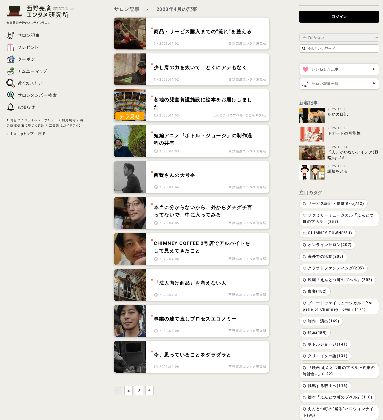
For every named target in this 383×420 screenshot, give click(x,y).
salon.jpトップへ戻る (26, 133)
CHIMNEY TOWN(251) (327, 233)
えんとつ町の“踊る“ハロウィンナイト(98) (338, 412)
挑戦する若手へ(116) (325, 386)
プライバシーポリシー (41, 120)
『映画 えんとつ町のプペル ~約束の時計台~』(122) (339, 370)
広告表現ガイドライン (65, 125)
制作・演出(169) (321, 321)
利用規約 (69, 120)
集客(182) (315, 291)
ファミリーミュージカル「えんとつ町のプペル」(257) (338, 218)
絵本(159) (315, 333)
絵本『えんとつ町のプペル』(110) (337, 397)
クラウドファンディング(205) (333, 268)
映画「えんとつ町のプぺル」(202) (337, 280)
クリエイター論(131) (325, 356)
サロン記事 (127, 9)
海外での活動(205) (323, 256)
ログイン (339, 16)
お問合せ (13, 120)
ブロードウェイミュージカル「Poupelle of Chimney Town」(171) (338, 306)
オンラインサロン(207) (327, 245)
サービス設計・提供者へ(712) (333, 203)
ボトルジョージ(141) (325, 344)
